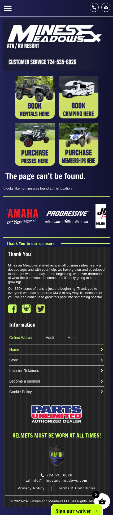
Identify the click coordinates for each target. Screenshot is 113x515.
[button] (7, 8)
